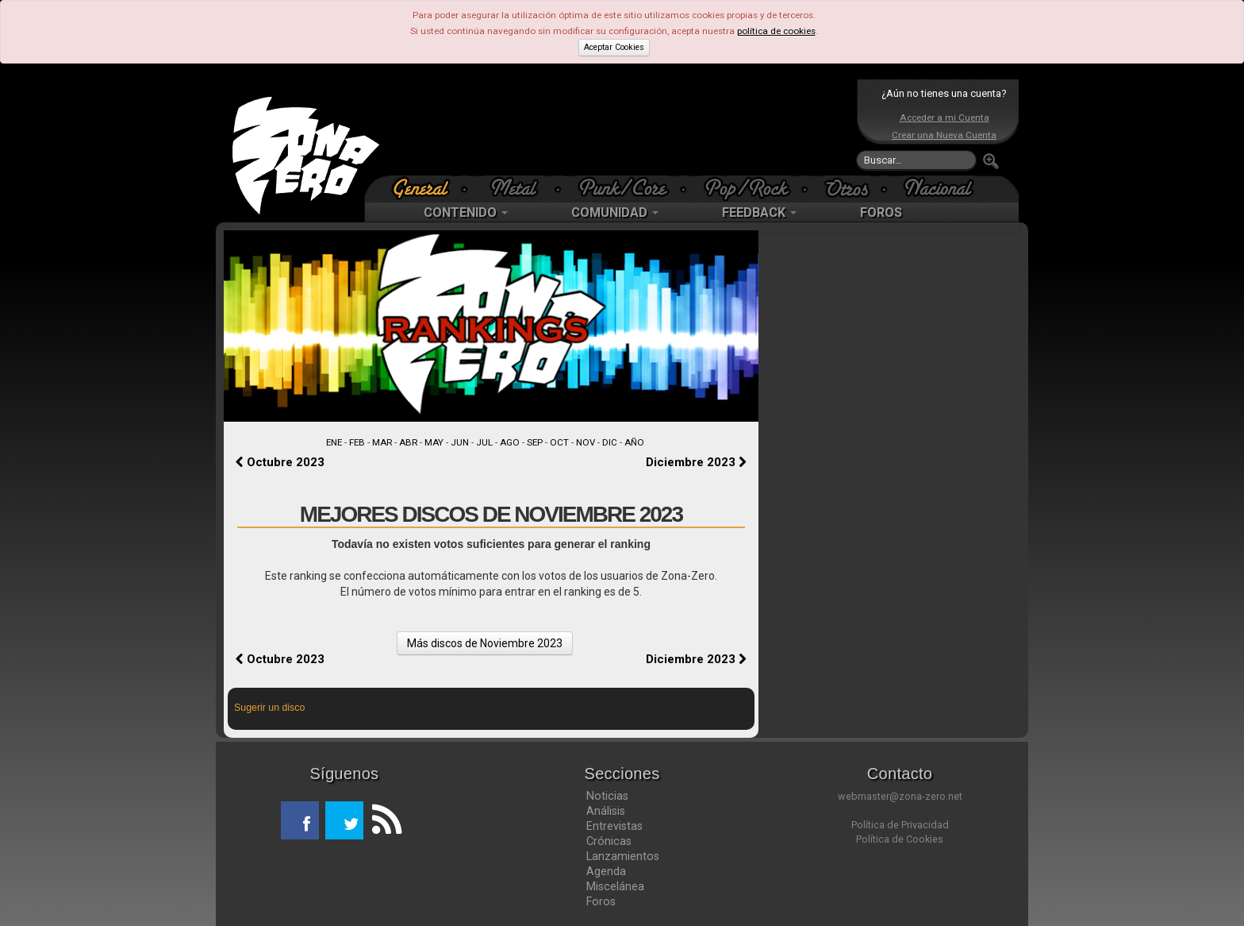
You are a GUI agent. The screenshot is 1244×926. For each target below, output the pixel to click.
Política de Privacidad (900, 825)
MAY (433, 442)
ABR (408, 442)
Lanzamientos (622, 856)
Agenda (606, 871)
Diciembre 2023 (696, 462)
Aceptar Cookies (614, 47)
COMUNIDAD (614, 212)
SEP (535, 442)
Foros (601, 901)
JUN (460, 442)
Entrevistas (614, 826)
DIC (609, 442)
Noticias (607, 795)
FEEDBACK (759, 212)
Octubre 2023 (280, 462)
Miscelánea (615, 886)
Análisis (605, 810)
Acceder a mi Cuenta (944, 117)
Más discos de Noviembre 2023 (484, 643)
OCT (559, 442)
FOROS (881, 212)
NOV (585, 442)
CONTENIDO (466, 212)
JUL (484, 442)
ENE (334, 442)
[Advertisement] (618, 127)
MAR (382, 442)
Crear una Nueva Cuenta (944, 135)
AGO (510, 442)
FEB (357, 442)
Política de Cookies (899, 839)
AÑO (634, 442)
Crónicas (609, 841)
